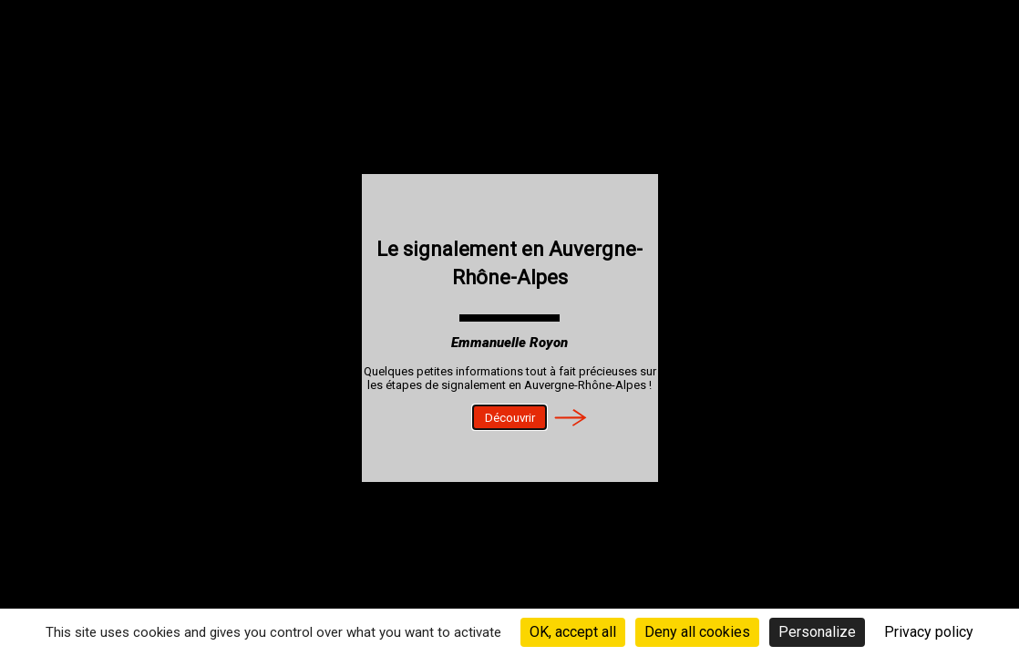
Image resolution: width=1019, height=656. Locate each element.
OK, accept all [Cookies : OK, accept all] (573, 632)
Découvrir (510, 418)
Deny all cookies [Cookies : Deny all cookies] (697, 632)
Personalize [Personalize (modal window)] (817, 632)
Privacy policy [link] (928, 632)
